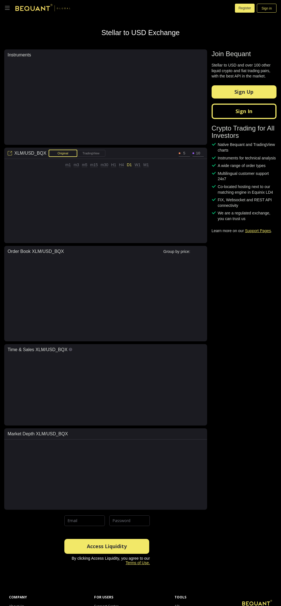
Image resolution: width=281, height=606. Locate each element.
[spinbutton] (184, 153)
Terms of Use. (138, 563)
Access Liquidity (107, 546)
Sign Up (243, 91)
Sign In (243, 111)
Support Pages (258, 230)
